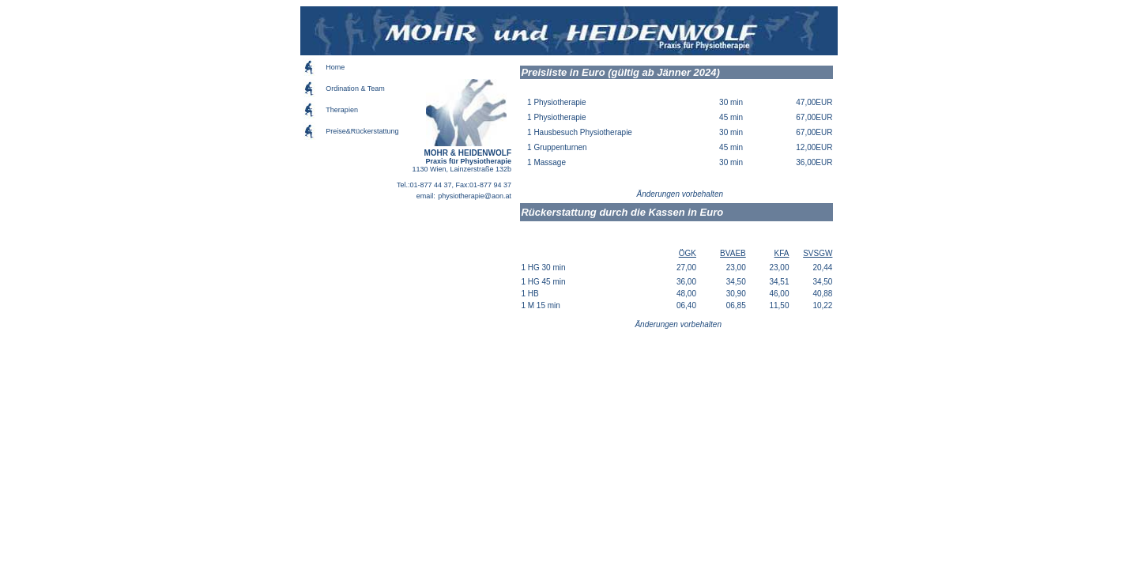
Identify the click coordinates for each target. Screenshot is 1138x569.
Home (335, 67)
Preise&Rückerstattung (362, 131)
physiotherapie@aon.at (474, 196)
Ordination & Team (355, 88)
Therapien (342, 110)
